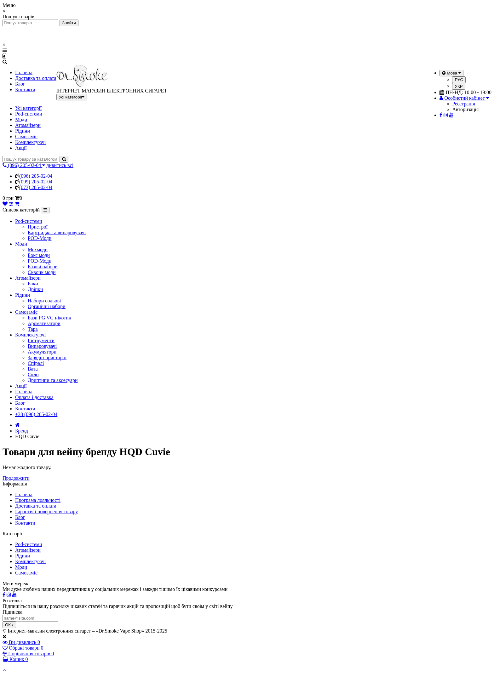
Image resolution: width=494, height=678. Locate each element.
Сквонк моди (42, 272)
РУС (459, 79)
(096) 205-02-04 (35, 176)
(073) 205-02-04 (35, 187)
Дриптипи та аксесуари (53, 380)
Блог (20, 83)
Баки (33, 283)
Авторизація (465, 109)
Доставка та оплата (35, 78)
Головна (23, 72)
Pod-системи (28, 113)
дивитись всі (59, 165)
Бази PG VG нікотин (49, 317)
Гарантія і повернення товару (46, 511)
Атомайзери (28, 125)
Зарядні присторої (47, 357)
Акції (21, 148)
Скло (33, 374)
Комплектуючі (30, 142)
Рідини (22, 131)
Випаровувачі (42, 346)
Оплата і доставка (34, 397)
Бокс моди (39, 255)
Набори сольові (44, 300)
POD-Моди (39, 238)
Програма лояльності (37, 500)
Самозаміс (26, 136)
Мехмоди (38, 249)
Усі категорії (28, 108)
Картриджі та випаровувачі (57, 232)
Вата (33, 369)
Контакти (25, 89)
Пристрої (38, 226)
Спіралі (36, 363)
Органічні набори (47, 306)
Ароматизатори (44, 323)
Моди (21, 119)
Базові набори (43, 266)
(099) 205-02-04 (35, 181)
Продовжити (16, 478)
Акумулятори (42, 351)
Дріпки (35, 289)
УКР (458, 86)
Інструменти (41, 340)
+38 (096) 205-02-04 (36, 414)
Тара (33, 329)
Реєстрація (463, 103)
